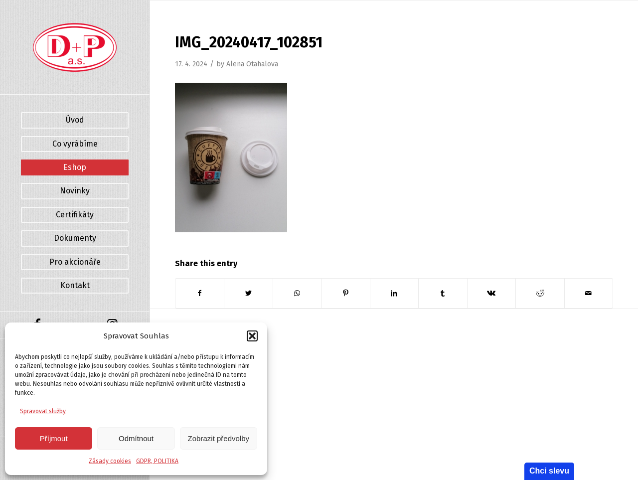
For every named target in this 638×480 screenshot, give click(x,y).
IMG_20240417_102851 (248, 42)
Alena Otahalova (252, 64)
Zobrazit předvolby (218, 438)
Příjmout (54, 438)
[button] (252, 336)
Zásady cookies (110, 461)
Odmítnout (136, 438)
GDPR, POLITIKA (157, 461)
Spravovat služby (43, 411)
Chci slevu (549, 471)
